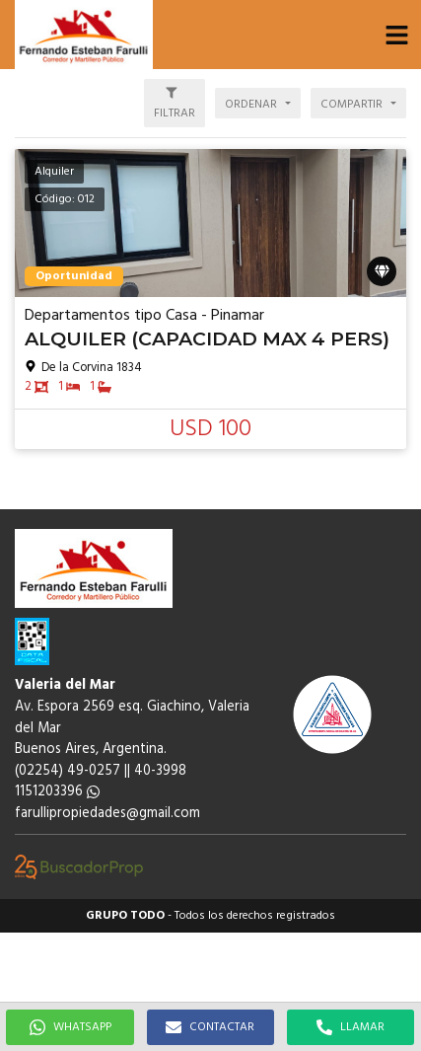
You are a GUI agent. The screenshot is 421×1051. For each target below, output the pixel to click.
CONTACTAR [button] (210, 1027)
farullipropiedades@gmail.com (107, 813)
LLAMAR (350, 1027)
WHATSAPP (70, 1027)
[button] (396, 34)
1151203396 (57, 792)
